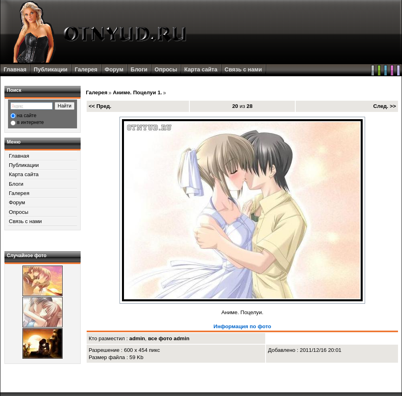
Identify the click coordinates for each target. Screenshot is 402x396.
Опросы (165, 69)
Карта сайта (200, 69)
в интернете (30, 122)
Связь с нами (243, 69)
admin (137, 338)
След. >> (384, 106)
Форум (114, 69)
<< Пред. (100, 106)
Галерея (86, 69)
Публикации (50, 69)
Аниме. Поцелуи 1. (137, 92)
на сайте (27, 115)
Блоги (139, 69)
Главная (15, 69)
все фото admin (168, 338)
